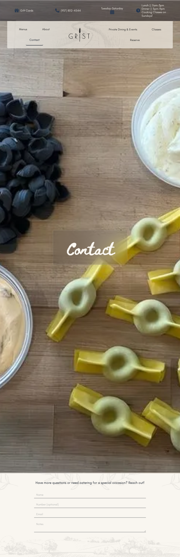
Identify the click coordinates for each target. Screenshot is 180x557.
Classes (156, 29)
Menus (23, 29)
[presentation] (90, 542)
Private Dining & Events (123, 29)
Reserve (135, 40)
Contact (34, 40)
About (46, 29)
